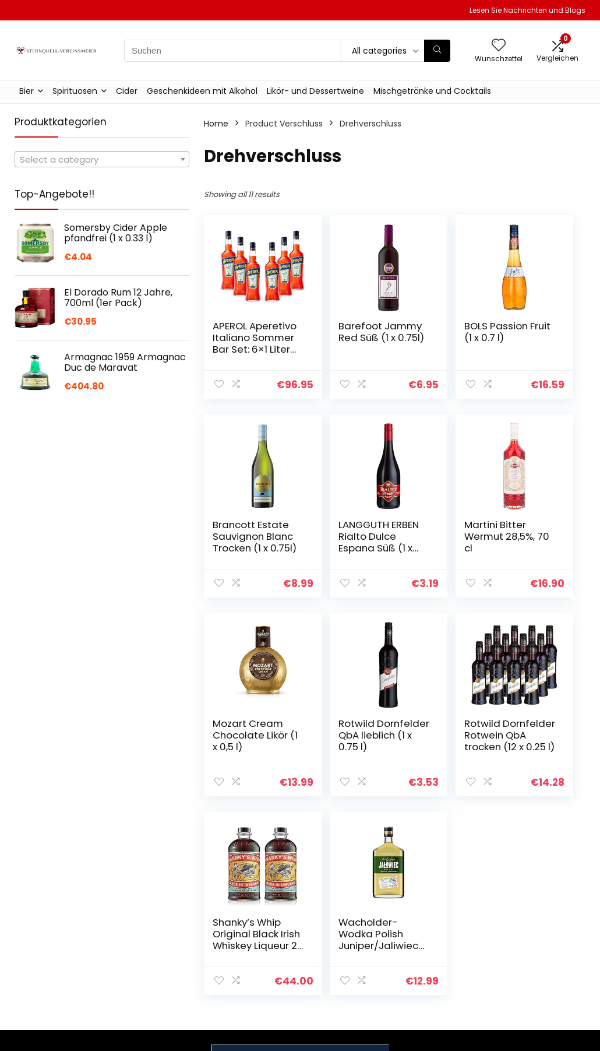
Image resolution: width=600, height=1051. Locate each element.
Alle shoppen (432, 938)
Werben (423, 987)
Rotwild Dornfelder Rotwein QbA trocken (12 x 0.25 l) (243, 746)
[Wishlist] (499, 45)
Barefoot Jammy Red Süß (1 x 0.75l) (339, 343)
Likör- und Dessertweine (315, 91)
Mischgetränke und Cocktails (432, 91)
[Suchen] (437, 51)
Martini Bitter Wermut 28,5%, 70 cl (341, 536)
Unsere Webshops (443, 970)
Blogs (417, 954)
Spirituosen (74, 91)
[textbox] (102, 160)
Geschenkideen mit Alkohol (202, 91)
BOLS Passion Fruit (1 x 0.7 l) (437, 337)
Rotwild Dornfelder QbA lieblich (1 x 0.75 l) (532, 542)
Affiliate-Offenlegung (525, 970)
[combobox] (102, 159)
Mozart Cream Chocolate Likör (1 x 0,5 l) (438, 542)
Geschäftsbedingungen (547, 948)
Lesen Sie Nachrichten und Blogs (527, 10)
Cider (126, 91)
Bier (26, 91)
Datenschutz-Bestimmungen (530, 927)
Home (216, 123)
